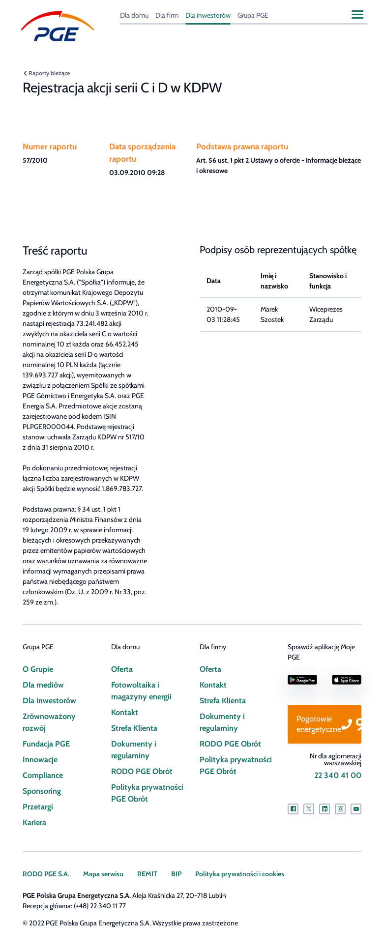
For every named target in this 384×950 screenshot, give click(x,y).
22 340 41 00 (337, 775)
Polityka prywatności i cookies (238, 873)
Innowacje (40, 759)
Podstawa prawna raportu (241, 146)
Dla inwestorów (208, 15)
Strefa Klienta (133, 728)
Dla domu (134, 15)
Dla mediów (43, 685)
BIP (175, 873)
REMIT (146, 873)
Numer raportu (49, 146)
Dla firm (167, 15)
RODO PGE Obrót (141, 771)
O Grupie (38, 669)
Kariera (34, 822)
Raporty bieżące (49, 73)
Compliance (43, 775)
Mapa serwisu (103, 873)
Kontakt (124, 712)
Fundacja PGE (46, 743)
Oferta (122, 669)
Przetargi (38, 806)
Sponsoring (42, 791)
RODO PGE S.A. (46, 873)
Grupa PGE (253, 15)
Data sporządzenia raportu (142, 153)
